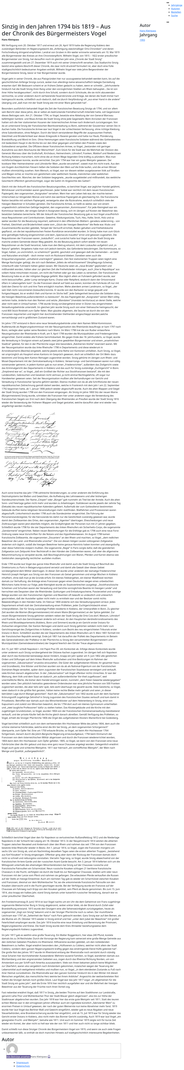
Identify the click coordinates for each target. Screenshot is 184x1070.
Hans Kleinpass (148, 30)
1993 (142, 40)
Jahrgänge (176, 5)
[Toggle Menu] (168, 2)
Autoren (175, 8)
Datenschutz (23, 1066)
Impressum (22, 1062)
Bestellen (176, 12)
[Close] (168, 22)
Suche (174, 15)
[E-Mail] (49, 1056)
